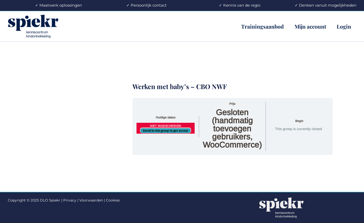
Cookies (113, 200)
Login (344, 26)
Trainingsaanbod (262, 26)
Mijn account (310, 26)
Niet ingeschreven (165, 125)
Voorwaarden (91, 200)
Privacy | (70, 200)
